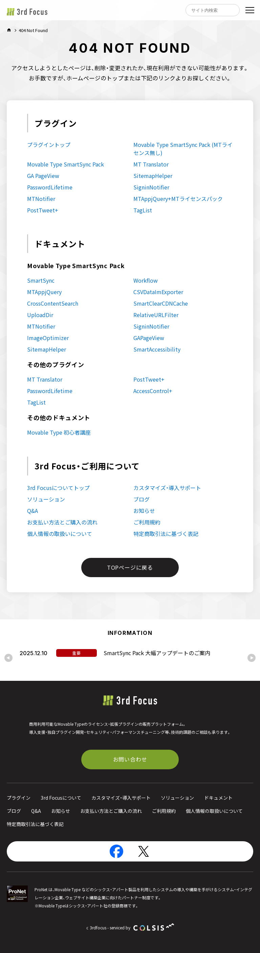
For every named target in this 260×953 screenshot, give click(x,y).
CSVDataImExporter (158, 292)
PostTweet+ (42, 210)
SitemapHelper (152, 176)
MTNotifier (41, 199)
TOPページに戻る (130, 567)
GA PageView (43, 176)
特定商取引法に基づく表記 (165, 534)
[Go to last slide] (8, 658)
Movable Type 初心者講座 (59, 432)
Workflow (145, 280)
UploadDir (40, 315)
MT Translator (151, 164)
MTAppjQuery (44, 292)
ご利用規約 (146, 522)
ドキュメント (218, 797)
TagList (142, 210)
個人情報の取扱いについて (59, 534)
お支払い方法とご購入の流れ (62, 522)
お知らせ (144, 511)
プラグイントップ (48, 144)
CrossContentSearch (52, 303)
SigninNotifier (151, 187)
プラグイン (18, 797)
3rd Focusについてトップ (58, 488)
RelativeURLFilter (155, 315)
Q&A (32, 511)
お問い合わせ (130, 759)
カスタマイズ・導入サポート (167, 488)
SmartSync (41, 280)
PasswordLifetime (49, 187)
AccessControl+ (152, 391)
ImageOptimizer (48, 338)
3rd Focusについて (61, 797)
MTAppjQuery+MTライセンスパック (178, 199)
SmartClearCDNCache (160, 303)
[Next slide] (251, 658)
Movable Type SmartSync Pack (65, 164)
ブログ (141, 499)
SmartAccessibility (156, 349)
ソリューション (46, 499)
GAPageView (148, 338)
